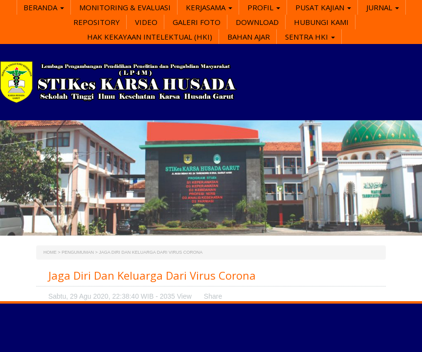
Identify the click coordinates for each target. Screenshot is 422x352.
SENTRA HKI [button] (310, 37)
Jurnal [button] (382, 7)
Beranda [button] (43, 7)
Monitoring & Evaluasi (125, 7)
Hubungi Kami (321, 22)
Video (146, 22)
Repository (96, 22)
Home (50, 252)
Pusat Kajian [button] (323, 7)
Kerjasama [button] (209, 7)
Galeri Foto (197, 22)
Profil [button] (263, 7)
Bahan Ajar (248, 37)
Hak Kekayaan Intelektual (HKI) (149, 37)
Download (257, 22)
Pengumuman (78, 252)
